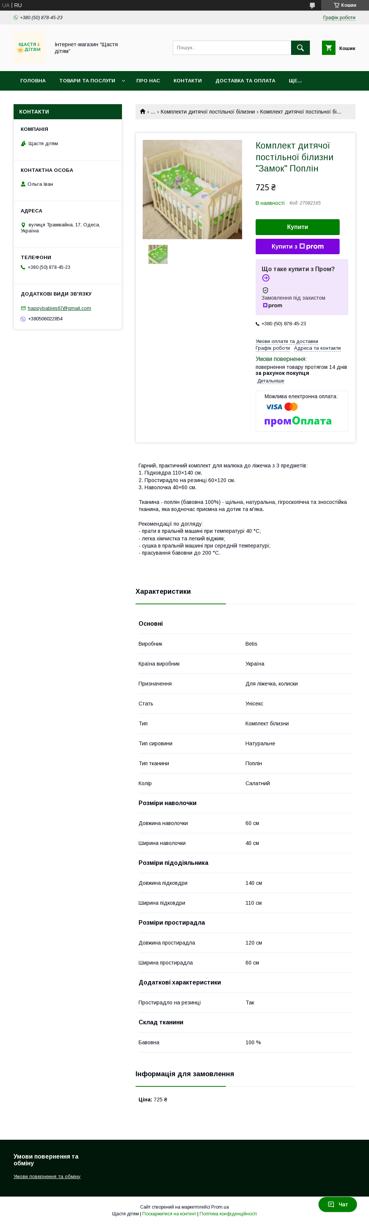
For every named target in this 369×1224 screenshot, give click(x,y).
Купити (297, 227)
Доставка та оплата (245, 80)
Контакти (188, 80)
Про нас (148, 80)
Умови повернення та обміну (47, 1176)
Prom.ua (220, 1207)
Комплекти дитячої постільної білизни (208, 112)
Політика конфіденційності (228, 1213)
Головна (33, 80)
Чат (338, 1204)
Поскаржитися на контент (169, 1213)
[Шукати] (300, 48)
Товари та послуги (87, 80)
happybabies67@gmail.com (59, 308)
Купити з (297, 246)
